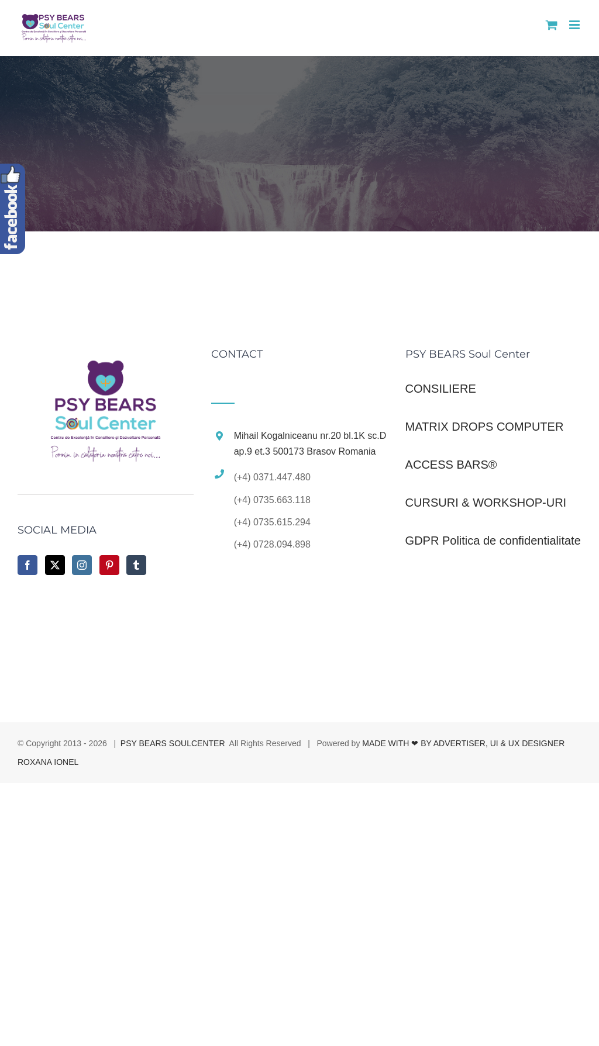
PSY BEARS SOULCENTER (173, 743)
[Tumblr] (136, 565)
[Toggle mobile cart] (551, 25)
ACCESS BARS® (451, 464)
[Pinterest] (109, 565)
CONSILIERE (440, 388)
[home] (106, 361)
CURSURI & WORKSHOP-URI (486, 502)
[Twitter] (55, 565)
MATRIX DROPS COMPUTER (484, 426)
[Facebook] (27, 565)
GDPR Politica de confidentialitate (493, 540)
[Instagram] (82, 565)
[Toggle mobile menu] (575, 25)
